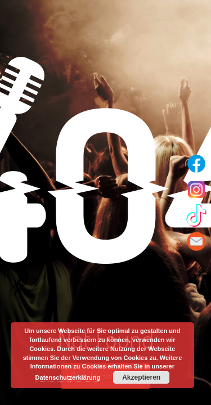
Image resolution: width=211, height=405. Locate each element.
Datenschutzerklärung (68, 377)
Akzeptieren (141, 377)
